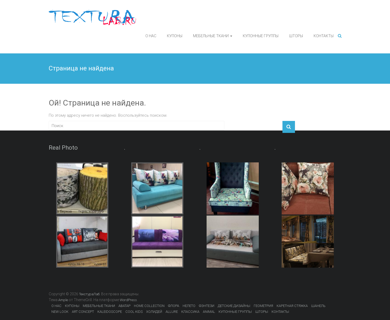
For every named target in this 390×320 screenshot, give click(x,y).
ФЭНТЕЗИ (206, 306)
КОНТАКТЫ (324, 36)
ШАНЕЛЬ (318, 306)
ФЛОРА (173, 306)
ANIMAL (209, 312)
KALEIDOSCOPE (109, 312)
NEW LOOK (59, 312)
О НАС (150, 36)
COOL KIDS (134, 312)
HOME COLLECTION (149, 306)
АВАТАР (124, 306)
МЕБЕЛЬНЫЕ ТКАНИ (211, 36)
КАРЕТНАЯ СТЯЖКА (292, 306)
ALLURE (172, 312)
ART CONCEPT (83, 312)
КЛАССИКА (190, 312)
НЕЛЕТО (189, 306)
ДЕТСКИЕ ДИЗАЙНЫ (234, 306)
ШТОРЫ (296, 36)
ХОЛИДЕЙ (154, 312)
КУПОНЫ (174, 36)
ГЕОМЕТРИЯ (263, 306)
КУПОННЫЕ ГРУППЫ (260, 36)
